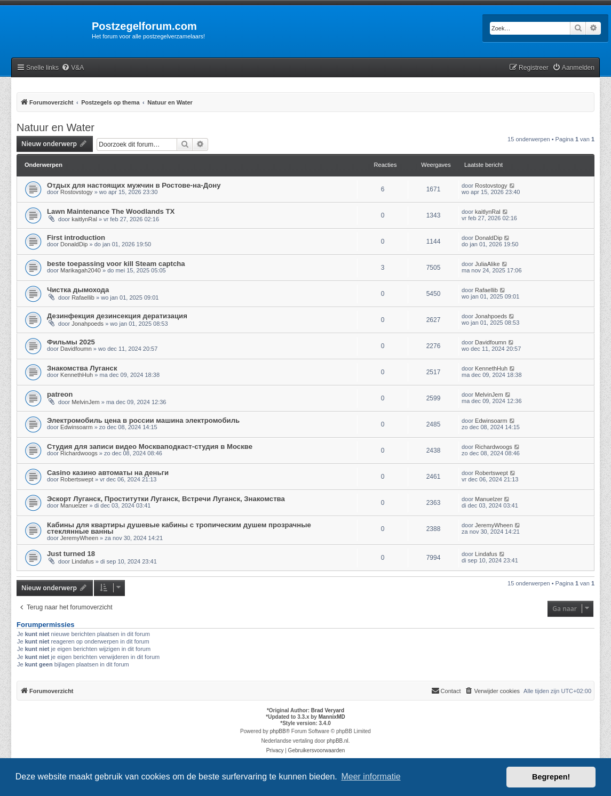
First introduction (76, 238)
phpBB (278, 731)
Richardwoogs (79, 453)
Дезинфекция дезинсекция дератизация (117, 316)
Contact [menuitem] (446, 690)
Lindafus (83, 561)
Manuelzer (74, 505)
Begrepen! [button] (551, 777)
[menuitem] (72, 68)
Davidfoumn (76, 348)
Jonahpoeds (88, 323)
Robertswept (76, 479)
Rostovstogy (76, 192)
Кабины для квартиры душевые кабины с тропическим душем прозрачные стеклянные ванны (179, 528)
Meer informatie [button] (370, 776)
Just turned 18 (71, 554)
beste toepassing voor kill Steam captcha (116, 264)
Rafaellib (83, 297)
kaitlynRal (84, 219)
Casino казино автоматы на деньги (108, 473)
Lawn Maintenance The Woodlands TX (110, 211)
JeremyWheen (79, 538)
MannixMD (332, 717)
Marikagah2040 (80, 270)
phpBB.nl (337, 741)
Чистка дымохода (78, 290)
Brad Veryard (327, 710)
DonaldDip (74, 244)
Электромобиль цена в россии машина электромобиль (143, 420)
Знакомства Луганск (82, 368)
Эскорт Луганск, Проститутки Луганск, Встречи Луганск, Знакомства (166, 499)
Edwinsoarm (76, 427)
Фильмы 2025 (71, 342)
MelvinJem (86, 402)
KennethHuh (76, 375)
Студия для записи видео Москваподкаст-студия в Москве (149, 447)
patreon (60, 394)
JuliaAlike (487, 264)
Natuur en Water (55, 127)
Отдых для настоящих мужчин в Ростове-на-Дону (134, 185)
